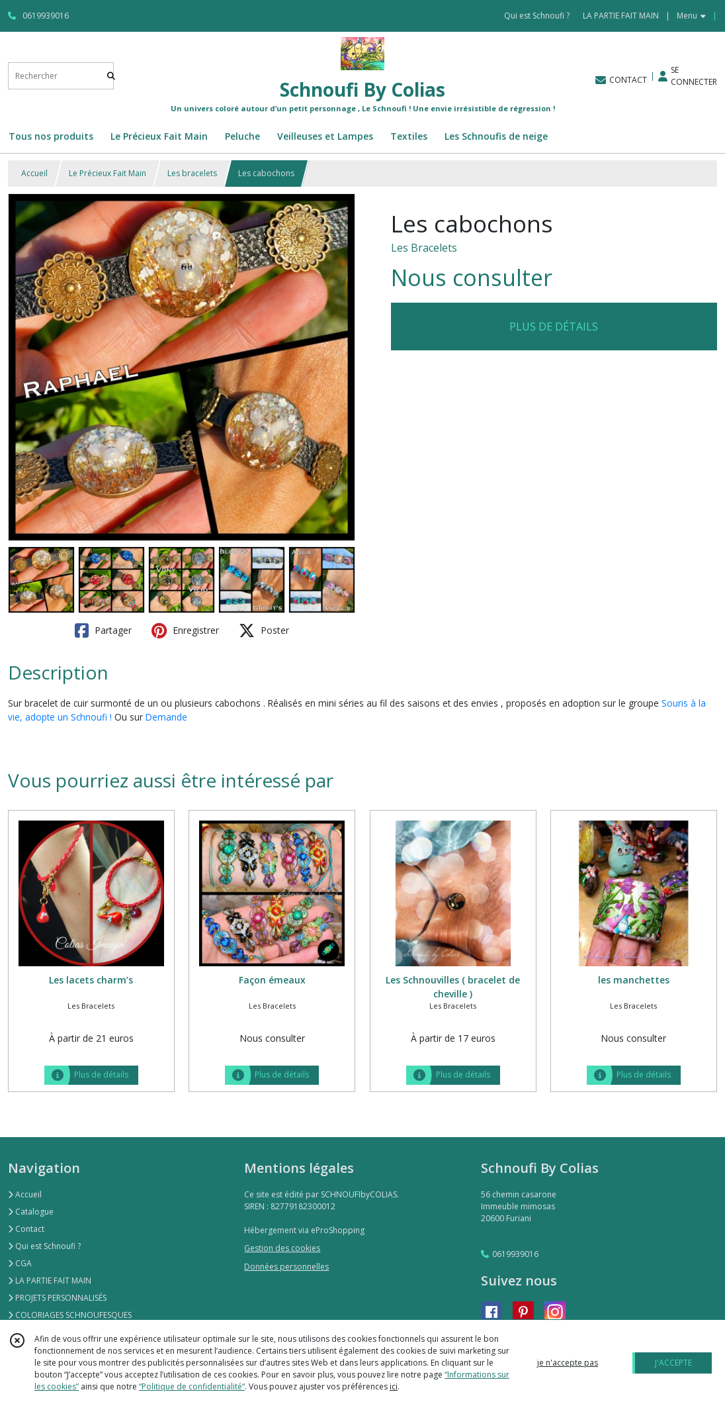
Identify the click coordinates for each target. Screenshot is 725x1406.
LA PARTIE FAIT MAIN (49, 1280)
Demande (166, 717)
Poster (264, 630)
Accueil (34, 173)
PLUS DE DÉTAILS (553, 326)
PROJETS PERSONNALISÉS (57, 1297)
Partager (103, 630)
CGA (20, 1263)
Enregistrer (185, 630)
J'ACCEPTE (673, 1362)
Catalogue (31, 1211)
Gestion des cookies (282, 1248)
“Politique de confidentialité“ (192, 1386)
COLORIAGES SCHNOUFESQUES (70, 1315)
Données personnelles (286, 1266)
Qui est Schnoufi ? (44, 1246)
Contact (26, 1228)
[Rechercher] (111, 76)
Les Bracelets (424, 247)
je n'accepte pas (567, 1362)
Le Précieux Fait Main (107, 173)
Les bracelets (192, 173)
